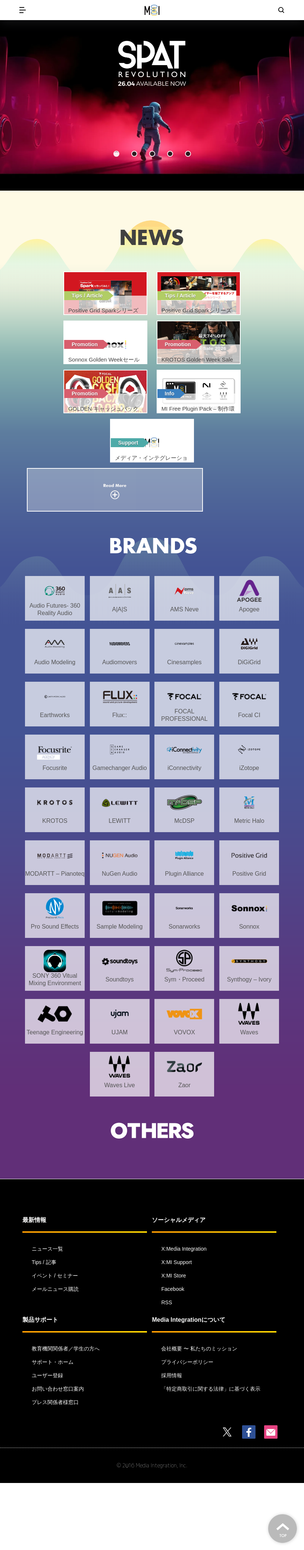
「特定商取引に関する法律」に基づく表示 (210, 1456)
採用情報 (171, 1442)
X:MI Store (173, 1343)
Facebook (172, 1356)
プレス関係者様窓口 (55, 1469)
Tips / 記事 (44, 1329)
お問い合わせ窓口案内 (58, 1456)
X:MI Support (176, 1329)
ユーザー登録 (47, 1442)
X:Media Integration (183, 1316)
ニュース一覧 (47, 1316)
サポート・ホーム (52, 1429)
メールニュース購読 (55, 1356)
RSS (166, 1369)
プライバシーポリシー (187, 1429)
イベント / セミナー (55, 1343)
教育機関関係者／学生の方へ (66, 1416)
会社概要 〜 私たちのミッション (199, 1416)
